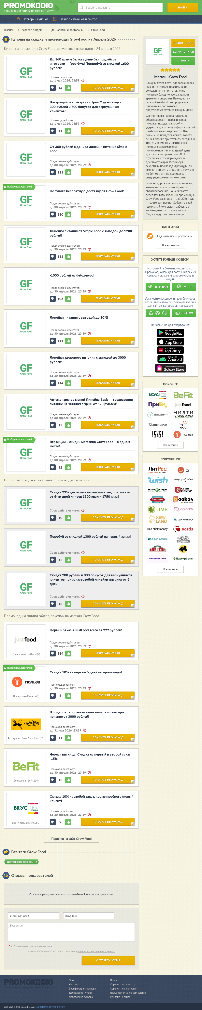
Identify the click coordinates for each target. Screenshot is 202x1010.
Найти (183, 7)
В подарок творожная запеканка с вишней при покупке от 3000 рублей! (87, 714)
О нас (72, 980)
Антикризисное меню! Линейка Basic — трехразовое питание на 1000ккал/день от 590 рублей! (91, 401)
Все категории (170, 245)
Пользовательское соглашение (128, 992)
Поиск (113, 980)
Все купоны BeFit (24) (26, 780)
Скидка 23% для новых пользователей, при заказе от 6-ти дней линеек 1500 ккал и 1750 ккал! (90, 494)
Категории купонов (35, 19)
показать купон (108, 172)
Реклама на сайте (120, 996)
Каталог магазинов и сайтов (78, 19)
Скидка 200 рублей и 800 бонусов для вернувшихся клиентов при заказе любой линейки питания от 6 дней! (91, 579)
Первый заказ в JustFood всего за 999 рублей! (86, 630)
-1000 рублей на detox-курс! (72, 275)
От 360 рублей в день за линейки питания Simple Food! (88, 149)
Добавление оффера (81, 996)
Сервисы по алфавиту (122, 984)
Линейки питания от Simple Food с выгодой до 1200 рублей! (91, 233)
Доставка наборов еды (20, 861)
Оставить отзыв (108, 960)
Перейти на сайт (183, 43)
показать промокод (108, 87)
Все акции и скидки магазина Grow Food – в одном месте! (90, 444)
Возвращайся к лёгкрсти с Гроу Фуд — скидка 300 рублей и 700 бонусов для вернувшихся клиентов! (86, 106)
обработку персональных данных (96, 951)
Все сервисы (170, 445)
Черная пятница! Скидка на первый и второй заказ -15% (90, 756)
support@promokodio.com (50, 1006)
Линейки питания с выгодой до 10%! (79, 317)
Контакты (74, 984)
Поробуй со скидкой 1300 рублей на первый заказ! (90, 536)
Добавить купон (183, 51)
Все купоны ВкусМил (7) (26, 822)
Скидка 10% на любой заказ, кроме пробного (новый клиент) (92, 798)
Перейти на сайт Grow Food (71, 838)
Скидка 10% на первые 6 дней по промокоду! (86, 672)
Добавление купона (80, 992)
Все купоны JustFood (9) (26, 654)
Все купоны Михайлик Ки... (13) (26, 738)
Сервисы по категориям (123, 988)
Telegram (157, 286)
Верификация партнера (82, 988)
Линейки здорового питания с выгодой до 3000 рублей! (88, 359)
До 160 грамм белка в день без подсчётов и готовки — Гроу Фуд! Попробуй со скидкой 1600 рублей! (89, 63)
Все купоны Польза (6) (26, 696)
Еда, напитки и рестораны (175, 236)
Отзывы (183, 60)
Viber (184, 286)
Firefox (184, 313)
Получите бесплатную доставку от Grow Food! (87, 191)
